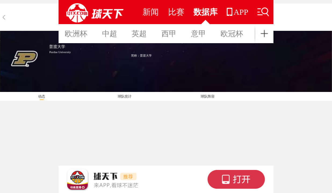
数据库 (205, 12)
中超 (109, 33)
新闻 (151, 12)
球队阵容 (208, 96)
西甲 (168, 33)
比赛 (176, 12)
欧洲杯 (76, 33)
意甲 (198, 33)
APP (237, 12)
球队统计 (125, 96)
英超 (139, 33)
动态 (41, 96)
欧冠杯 (232, 33)
